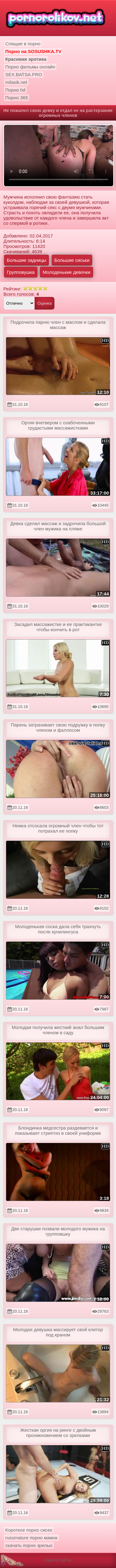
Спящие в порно (23, 43)
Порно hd (15, 90)
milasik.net (16, 82)
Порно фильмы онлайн (30, 66)
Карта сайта (58, 1559)
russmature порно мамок (31, 1537)
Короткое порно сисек (28, 1530)
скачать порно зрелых (29, 1545)
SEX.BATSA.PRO (23, 74)
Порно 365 (16, 97)
